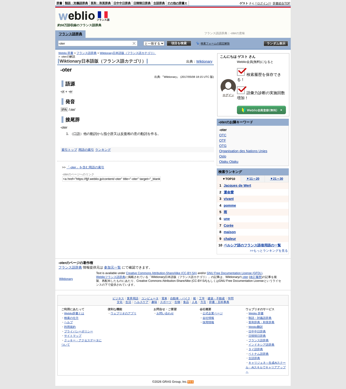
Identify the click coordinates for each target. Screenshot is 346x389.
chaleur (230, 239)
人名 (195, 302)
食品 (186, 302)
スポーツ (166, 302)
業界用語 (132, 298)
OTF (222, 140)
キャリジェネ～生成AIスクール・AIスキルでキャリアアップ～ (266, 367)
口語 (76, 134)
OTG (223, 146)
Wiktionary (204, 61)
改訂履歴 (255, 277)
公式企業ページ (213, 313)
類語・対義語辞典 (76, 3)
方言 (203, 302)
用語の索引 (86, 150)
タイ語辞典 (255, 349)
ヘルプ (68, 322)
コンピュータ (150, 298)
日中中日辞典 (122, 3)
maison (230, 232)
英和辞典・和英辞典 (261, 322)
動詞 (93, 134)
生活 (128, 302)
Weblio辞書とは (74, 313)
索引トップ (69, 150)
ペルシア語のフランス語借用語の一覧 (252, 245)
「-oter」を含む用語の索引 (85, 167)
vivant (229, 199)
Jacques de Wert (237, 185)
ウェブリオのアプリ (123, 313)
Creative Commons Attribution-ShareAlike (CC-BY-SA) (161, 273)
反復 (123, 134)
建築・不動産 (216, 298)
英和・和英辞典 (101, 3)
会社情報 (208, 317)
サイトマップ (72, 335)
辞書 (59, 3)
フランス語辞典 (70, 34)
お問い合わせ (165, 313)
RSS (191, 382)
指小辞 (109, 134)
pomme (230, 205)
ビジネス (118, 298)
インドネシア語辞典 (261, 344)
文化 (120, 302)
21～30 (276, 178)
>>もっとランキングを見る (269, 250)
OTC (222, 135)
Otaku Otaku (228, 162)
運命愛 (229, 192)
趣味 (154, 302)
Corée (229, 225)
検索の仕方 (71, 317)
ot (63, 91)
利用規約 (70, 326)
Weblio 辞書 (65, 53)
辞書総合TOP (281, 3)
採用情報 (208, 322)
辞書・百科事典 (219, 302)
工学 (202, 298)
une (227, 219)
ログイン (263, 3)
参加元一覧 (112, 267)
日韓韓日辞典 (142, 3)
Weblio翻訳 (255, 326)
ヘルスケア (141, 302)
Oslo (222, 156)
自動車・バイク (180, 298)
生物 (177, 302)
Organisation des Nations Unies (243, 151)
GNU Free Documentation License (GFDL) (234, 273)
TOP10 (228, 179)
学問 (231, 298)
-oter (245, 277)
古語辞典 (159, 3)
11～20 (253, 178)
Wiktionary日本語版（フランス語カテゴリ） (128, 53)
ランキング (103, 150)
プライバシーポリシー (78, 331)
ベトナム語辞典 (258, 353)
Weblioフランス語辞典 (110, 277)
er (71, 91)
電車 (164, 298)
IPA (64, 110)
